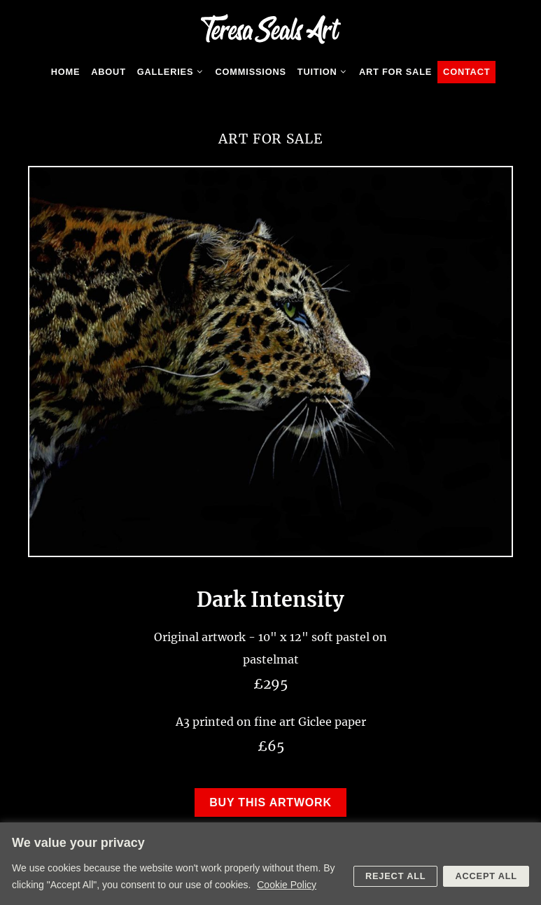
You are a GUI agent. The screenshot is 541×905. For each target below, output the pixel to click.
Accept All (486, 876)
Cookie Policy (286, 884)
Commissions (251, 71)
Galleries (173, 72)
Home (65, 71)
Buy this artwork (270, 802)
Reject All (395, 876)
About (108, 71)
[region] (270, 863)
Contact (466, 71)
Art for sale (395, 71)
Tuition (325, 72)
